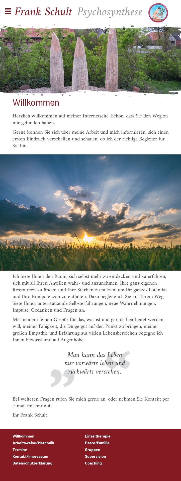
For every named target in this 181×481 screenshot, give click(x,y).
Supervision (95, 457)
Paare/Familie (97, 443)
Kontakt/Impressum (30, 457)
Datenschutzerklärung (32, 463)
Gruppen (92, 450)
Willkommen (23, 436)
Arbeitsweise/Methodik (33, 443)
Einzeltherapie (98, 436)
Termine (20, 450)
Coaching (93, 463)
